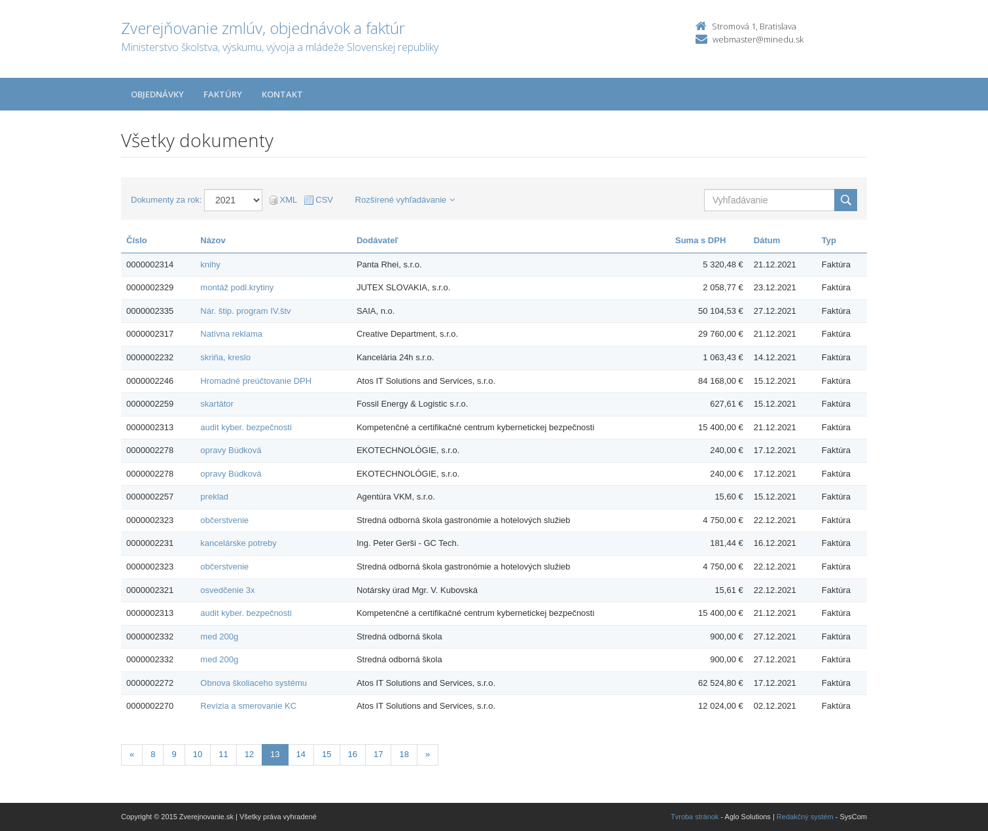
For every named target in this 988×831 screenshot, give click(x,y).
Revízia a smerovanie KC (248, 706)
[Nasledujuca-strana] (427, 755)
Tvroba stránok (694, 817)
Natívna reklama (231, 334)
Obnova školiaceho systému (253, 683)
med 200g (219, 636)
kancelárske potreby (238, 543)
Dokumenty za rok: (166, 200)
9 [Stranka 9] (173, 754)
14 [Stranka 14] (301, 754)
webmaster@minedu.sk (758, 39)
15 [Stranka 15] (326, 754)
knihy (210, 264)
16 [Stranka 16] (352, 754)
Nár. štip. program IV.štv (245, 311)
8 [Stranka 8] (152, 754)
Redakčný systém (805, 817)
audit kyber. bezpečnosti (245, 427)
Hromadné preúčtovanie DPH (255, 381)
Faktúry (222, 94)
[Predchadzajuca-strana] (132, 755)
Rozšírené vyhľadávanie (405, 200)
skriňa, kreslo (225, 357)
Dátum (767, 240)
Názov (212, 240)
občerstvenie (224, 520)
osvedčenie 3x (227, 590)
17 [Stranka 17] (378, 754)
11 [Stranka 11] (223, 754)
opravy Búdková (230, 450)
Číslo (136, 240)
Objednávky (157, 94)
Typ (829, 240)
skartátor (217, 404)
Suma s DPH (700, 240)
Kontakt (282, 94)
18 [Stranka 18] (403, 754)
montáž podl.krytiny (236, 287)
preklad (214, 496)
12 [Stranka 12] (249, 754)
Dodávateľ (377, 240)
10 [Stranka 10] (197, 754)
